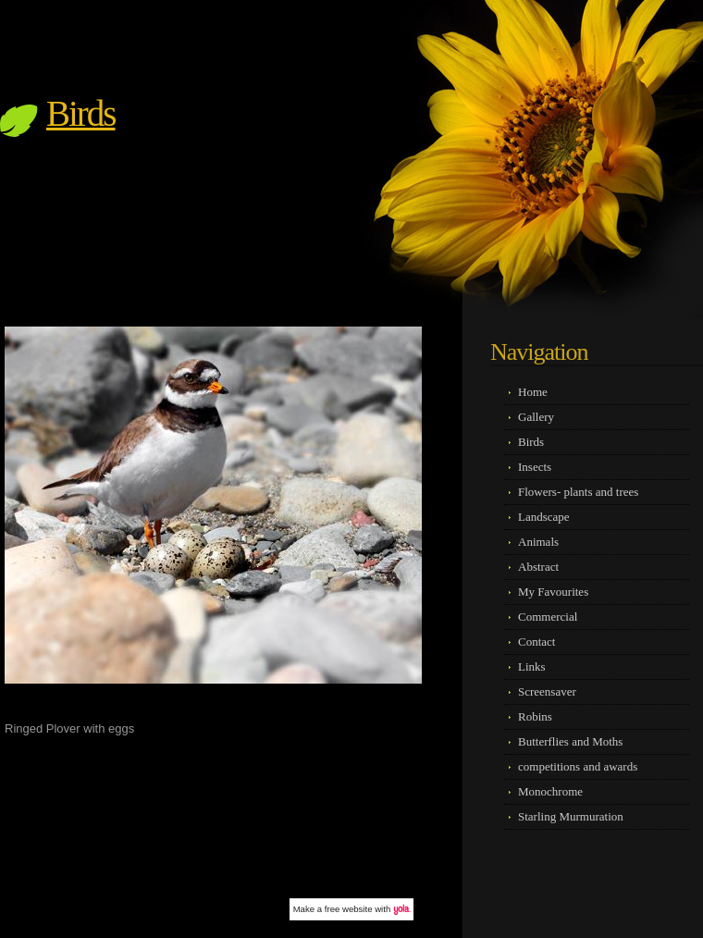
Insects (534, 467)
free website (349, 909)
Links (532, 666)
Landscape (544, 517)
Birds (81, 113)
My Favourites (553, 592)
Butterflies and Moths (570, 741)
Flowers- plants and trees (578, 492)
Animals (538, 542)
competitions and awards (577, 766)
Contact (536, 641)
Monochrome (550, 791)
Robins (535, 716)
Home (533, 392)
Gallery (536, 417)
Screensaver (547, 691)
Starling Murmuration (570, 816)
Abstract (538, 567)
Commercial (547, 616)
